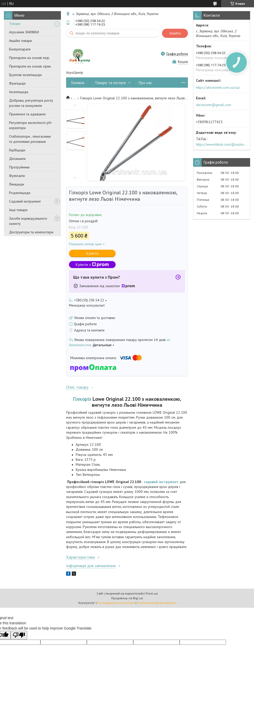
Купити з (92, 264)
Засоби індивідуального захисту (28, 221)
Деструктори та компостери (31, 232)
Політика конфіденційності (157, 603)
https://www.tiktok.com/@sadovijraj (221, 144)
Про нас (145, 83)
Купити (92, 253)
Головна (77, 83)
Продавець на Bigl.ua (127, 598)
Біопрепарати (20, 49)
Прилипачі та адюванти (27, 114)
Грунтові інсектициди (25, 74)
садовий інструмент (161, 481)
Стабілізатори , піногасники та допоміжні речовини (30, 139)
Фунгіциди (17, 83)
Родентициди (19, 192)
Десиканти (17, 158)
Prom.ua (152, 593)
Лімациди (16, 184)
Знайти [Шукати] (175, 33)
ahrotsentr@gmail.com (213, 104)
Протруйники (19, 167)
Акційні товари (20, 40)
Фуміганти (17, 175)
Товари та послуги (110, 83)
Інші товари (18, 210)
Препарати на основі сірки (30, 66)
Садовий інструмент (25, 201)
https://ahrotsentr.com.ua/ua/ (218, 87)
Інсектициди (18, 92)
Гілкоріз (82, 399)
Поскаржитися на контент (116, 603)
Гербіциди (17, 150)
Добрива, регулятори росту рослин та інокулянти (31, 103)
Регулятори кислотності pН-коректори (30, 125)
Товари (14, 23)
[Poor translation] (19, 635)
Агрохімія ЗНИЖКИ (24, 32)
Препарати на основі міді (29, 57)
